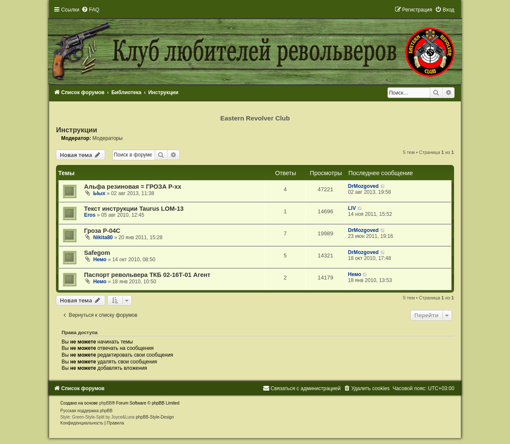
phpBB (105, 403)
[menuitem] (90, 10)
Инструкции (76, 130)
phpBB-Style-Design (155, 417)
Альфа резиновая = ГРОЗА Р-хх (132, 186)
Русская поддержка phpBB (86, 410)
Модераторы (107, 138)
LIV (352, 208)
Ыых (99, 193)
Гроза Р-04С (102, 230)
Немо (99, 259)
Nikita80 (103, 237)
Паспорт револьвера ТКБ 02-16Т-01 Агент (147, 274)
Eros (89, 215)
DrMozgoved (363, 186)
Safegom (97, 252)
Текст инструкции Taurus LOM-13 (134, 208)
